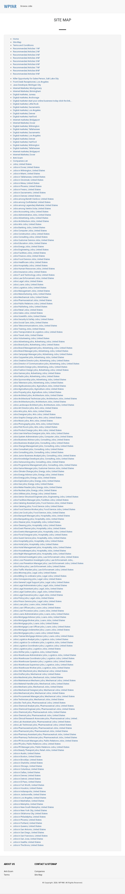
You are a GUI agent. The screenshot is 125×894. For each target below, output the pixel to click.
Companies (40, 871)
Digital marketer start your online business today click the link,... (42, 101)
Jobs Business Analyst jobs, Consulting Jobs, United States (41, 443)
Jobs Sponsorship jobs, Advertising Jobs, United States (39, 379)
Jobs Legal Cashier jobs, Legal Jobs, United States (37, 592)
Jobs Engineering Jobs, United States (31, 249)
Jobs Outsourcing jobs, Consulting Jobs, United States (39, 462)
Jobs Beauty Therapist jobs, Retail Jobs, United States (38, 750)
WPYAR (10, 6)
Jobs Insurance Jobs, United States (30, 272)
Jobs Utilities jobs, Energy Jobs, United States (34, 493)
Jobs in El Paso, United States (27, 782)
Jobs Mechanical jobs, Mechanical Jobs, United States (39, 693)
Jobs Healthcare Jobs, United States (30, 262)
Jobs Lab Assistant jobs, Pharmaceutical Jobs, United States (41, 721)
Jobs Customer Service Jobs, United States (33, 240)
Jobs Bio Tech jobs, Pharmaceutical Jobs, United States (39, 702)
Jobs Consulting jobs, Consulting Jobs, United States (38, 452)
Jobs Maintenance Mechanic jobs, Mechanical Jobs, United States (44, 680)
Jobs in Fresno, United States (27, 189)
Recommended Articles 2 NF (26, 51)
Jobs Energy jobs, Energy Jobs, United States (34, 477)
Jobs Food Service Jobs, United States (31, 259)
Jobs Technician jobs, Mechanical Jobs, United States (38, 699)
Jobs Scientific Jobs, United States (29, 316)
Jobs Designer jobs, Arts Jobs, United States (34, 414)
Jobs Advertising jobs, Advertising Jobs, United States (39, 341)
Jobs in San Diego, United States (28, 832)
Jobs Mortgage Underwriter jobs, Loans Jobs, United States (41, 630)
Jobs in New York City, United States (30, 810)
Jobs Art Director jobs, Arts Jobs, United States (35, 408)
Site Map (17, 42)
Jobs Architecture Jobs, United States (31, 221)
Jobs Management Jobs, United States (31, 291)
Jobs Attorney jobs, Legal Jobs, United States (34, 573)
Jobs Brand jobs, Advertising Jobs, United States (36, 344)
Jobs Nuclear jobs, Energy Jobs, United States (35, 490)
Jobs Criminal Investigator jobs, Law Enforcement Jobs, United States (46, 557)
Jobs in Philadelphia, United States (29, 817)
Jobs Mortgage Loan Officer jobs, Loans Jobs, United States (41, 626)
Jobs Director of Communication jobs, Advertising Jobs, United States (46, 363)
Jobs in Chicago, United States (27, 766)
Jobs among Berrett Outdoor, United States (33, 199)
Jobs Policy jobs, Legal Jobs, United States (33, 598)
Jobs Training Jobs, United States (29, 329)
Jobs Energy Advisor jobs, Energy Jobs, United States (38, 474)
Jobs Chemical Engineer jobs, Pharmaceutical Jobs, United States (44, 709)
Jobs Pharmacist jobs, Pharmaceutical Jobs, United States (40, 731)
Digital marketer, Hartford (25, 116)
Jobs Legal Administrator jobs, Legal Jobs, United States (40, 585)
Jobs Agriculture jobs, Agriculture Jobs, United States (38, 389)
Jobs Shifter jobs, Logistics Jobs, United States (35, 652)
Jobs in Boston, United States (27, 756)
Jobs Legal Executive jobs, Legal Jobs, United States (38, 595)
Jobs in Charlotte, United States (28, 763)
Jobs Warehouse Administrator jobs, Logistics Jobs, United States (44, 655)
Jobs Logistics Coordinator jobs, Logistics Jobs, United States (42, 645)
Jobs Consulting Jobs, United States (30, 237)
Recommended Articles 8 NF (26, 70)
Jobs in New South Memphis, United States (33, 807)
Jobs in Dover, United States (26, 167)
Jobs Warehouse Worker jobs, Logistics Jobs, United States (41, 668)
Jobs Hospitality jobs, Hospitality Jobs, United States (38, 541)
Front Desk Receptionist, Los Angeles (31, 82)
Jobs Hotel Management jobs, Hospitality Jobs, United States (42, 547)
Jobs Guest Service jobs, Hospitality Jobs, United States (39, 538)
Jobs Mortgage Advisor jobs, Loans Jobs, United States (39, 617)
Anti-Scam (18, 158)
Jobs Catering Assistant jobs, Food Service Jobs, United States (43, 503)
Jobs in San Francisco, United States (30, 836)
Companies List (20, 161)
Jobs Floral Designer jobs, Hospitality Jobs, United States (40, 535)
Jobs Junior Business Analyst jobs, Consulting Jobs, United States (44, 455)
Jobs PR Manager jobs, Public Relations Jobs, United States (41, 747)
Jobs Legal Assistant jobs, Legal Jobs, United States (38, 588)
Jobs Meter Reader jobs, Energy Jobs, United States (37, 487)
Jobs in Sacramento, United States (29, 192)
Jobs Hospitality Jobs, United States (30, 265)
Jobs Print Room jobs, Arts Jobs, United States (35, 427)
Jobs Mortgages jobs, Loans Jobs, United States (36, 633)
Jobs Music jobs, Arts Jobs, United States (33, 420)
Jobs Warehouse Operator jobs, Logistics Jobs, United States (42, 661)
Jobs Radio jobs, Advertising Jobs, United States (36, 376)
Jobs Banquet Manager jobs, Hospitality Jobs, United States (41, 516)
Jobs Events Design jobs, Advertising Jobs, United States (40, 367)
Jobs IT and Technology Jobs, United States (34, 275)
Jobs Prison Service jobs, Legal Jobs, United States (37, 601)
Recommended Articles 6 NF (26, 64)
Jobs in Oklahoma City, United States (30, 813)
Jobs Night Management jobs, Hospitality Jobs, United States (42, 554)
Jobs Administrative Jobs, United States (32, 215)
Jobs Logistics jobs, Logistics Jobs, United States (37, 649)
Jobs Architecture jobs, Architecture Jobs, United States (39, 401)
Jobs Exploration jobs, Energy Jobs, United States (36, 481)
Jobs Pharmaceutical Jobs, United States (32, 300)
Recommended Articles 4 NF (26, 58)
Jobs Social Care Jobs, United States (30, 322)
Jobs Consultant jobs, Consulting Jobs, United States (38, 449)
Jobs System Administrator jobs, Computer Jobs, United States (43, 436)
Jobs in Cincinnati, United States (28, 180)
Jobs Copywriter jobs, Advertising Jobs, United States (38, 357)
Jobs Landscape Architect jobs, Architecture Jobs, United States (43, 405)
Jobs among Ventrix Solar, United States (32, 208)
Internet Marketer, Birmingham (27, 91)
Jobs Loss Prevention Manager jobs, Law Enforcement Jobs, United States (48, 563)
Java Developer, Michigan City (27, 85)
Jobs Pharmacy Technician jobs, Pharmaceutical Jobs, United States (45, 737)
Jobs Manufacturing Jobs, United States (32, 294)
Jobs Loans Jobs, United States (28, 284)
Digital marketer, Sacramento (26, 107)
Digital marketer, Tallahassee (26, 129)
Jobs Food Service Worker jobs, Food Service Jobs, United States (44, 509)
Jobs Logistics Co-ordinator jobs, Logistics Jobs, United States (43, 642)
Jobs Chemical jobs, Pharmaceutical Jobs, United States (39, 712)
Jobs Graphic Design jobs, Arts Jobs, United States (37, 417)
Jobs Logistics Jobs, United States (29, 287)
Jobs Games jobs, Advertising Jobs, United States (37, 373)
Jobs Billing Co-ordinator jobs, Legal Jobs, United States (39, 576)
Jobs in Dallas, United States (26, 772)
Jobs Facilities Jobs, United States (29, 253)
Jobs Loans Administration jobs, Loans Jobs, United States (41, 614)
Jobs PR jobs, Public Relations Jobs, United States (37, 744)
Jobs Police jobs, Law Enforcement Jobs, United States (39, 566)
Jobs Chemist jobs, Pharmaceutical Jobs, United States (39, 715)
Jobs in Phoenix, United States (27, 186)
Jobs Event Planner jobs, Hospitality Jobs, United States (39, 528)
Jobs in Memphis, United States (28, 804)
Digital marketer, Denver (24, 113)
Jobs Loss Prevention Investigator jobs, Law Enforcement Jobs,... (43, 560)
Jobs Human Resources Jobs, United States (34, 268)
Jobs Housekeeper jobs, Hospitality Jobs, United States (39, 550)
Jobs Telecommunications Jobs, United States (35, 325)
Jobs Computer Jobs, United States (30, 230)
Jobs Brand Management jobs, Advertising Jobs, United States (42, 348)
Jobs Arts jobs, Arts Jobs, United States (32, 411)
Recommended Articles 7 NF (26, 67)
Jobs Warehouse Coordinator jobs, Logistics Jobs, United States (43, 658)
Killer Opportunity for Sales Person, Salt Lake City (36, 78)
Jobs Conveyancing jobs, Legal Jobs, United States (37, 579)
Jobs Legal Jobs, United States (28, 281)
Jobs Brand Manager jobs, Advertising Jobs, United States (40, 351)
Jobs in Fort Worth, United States (28, 785)
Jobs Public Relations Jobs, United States (32, 303)
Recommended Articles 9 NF (26, 74)
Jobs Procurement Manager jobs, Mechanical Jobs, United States (44, 696)
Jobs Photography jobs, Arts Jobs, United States (36, 424)
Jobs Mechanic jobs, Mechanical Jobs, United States (38, 687)
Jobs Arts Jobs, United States (27, 224)
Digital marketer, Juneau (24, 94)
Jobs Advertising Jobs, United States (30, 218)
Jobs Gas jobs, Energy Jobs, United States (33, 484)
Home (16, 39)
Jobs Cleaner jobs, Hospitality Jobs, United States (36, 522)
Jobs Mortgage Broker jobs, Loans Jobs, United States (39, 620)
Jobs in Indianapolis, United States (29, 791)
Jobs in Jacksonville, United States (29, 794)
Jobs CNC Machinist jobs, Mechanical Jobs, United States (40, 671)
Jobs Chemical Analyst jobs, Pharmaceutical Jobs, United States (43, 706)
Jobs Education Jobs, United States (30, 243)
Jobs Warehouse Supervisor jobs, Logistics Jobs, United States (43, 664)
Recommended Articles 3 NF (26, 55)
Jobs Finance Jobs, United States (29, 256)
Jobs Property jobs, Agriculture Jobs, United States (37, 392)
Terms (7, 875)
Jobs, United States (22, 164)
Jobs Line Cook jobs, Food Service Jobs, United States (39, 512)
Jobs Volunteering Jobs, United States (31, 338)
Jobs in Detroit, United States (27, 779)
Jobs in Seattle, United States (27, 842)
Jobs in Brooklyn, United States (27, 760)
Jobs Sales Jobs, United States (28, 313)
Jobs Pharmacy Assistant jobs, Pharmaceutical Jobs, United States (44, 734)
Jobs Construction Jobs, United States (31, 234)
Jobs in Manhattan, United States (28, 801)
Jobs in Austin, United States (26, 753)
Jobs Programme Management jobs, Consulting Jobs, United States (45, 465)
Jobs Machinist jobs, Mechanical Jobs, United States (38, 677)
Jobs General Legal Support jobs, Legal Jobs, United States (41, 582)
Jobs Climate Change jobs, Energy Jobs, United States (38, 471)
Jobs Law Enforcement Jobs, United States (33, 278)
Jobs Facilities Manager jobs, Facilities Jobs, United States (41, 500)
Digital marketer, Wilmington (26, 126)
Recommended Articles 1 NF (26, 48)
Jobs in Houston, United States (27, 788)
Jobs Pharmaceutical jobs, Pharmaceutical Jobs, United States (42, 728)
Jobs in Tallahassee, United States (29, 177)
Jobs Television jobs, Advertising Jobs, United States (38, 382)
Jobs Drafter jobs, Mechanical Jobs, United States (36, 674)
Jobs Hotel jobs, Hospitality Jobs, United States (35, 544)
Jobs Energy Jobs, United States (28, 246)
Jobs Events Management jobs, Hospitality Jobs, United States (42, 531)
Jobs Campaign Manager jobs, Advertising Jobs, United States (42, 354)
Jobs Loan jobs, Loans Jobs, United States (33, 604)
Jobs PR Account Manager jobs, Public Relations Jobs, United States (45, 741)
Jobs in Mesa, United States (26, 183)
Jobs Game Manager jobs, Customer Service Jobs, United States (43, 468)
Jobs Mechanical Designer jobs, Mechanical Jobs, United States (43, 690)
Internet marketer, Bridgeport (26, 120)
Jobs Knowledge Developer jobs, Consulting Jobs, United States (43, 458)
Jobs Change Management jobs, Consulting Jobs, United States (43, 446)
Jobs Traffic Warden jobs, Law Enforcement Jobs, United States (43, 569)
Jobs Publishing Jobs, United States (30, 306)
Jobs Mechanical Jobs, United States (30, 297)
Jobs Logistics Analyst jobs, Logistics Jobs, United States (40, 639)
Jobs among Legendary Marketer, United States (35, 205)
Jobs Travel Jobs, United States (28, 335)
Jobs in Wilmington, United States (29, 170)
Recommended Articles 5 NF (26, 61)
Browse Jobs (26, 6)
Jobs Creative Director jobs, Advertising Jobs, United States (41, 360)
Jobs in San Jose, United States (28, 839)
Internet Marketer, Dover (24, 123)
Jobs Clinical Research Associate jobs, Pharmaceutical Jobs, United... (45, 718)
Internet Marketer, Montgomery (27, 88)
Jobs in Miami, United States (26, 173)
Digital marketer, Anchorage (26, 97)
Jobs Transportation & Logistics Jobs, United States (37, 332)
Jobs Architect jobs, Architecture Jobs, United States (38, 395)
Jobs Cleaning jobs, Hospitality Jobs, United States (37, 525)
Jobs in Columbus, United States (28, 769)
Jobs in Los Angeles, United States (29, 798)
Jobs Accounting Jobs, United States (30, 211)
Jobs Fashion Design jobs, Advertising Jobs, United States (41, 370)
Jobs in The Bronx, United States (28, 845)
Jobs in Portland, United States (27, 823)
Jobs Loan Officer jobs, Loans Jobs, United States (37, 607)
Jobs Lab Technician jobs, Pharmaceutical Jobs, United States (42, 725)
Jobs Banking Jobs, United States (29, 227)
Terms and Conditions (23, 45)
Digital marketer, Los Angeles (27, 110)
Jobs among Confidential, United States (31, 202)
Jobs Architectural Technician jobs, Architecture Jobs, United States (45, 398)
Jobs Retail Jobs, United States (28, 310)
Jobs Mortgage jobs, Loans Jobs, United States (35, 623)
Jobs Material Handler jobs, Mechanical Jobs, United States (41, 683)
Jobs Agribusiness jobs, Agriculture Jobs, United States (39, 386)
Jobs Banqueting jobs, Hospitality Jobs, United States (38, 519)
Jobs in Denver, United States (27, 196)
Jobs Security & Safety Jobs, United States (33, 319)
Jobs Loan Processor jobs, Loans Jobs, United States (38, 611)
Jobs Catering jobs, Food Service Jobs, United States (38, 506)
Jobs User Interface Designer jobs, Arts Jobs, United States (41, 433)
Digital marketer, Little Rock (26, 104)
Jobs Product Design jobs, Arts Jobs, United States (37, 430)
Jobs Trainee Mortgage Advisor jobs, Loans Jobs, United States (43, 636)
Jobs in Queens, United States (27, 826)
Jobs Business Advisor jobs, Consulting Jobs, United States (41, 439)
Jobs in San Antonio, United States (29, 829)
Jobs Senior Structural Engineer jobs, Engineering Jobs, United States (45, 496)
